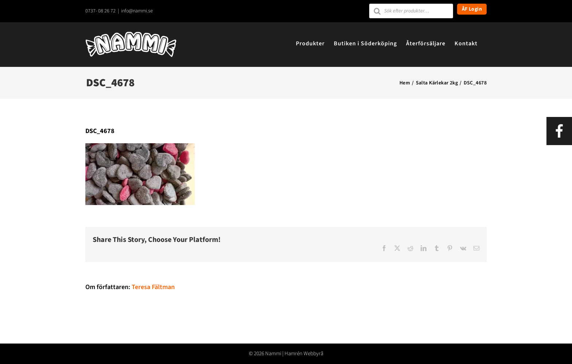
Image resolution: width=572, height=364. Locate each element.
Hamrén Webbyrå (304, 353)
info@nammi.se (137, 11)
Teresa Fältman (153, 287)
